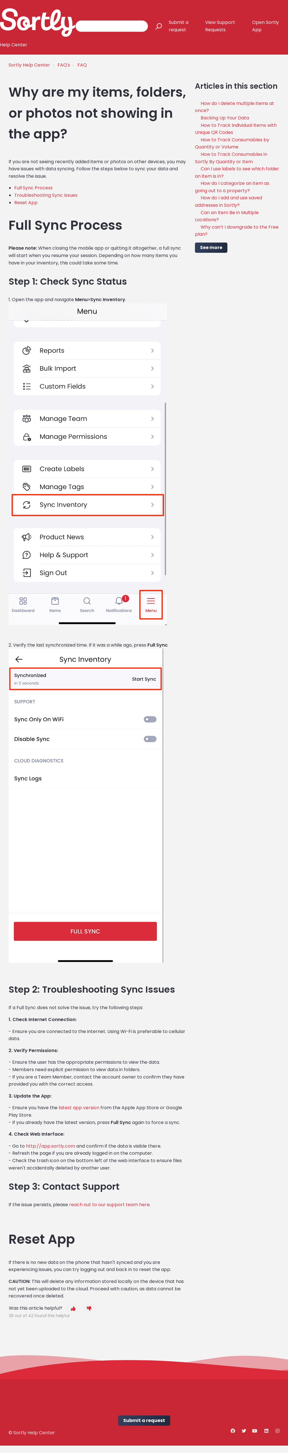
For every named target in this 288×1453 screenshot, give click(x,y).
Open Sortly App (265, 26)
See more (211, 247)
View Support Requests (220, 26)
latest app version (79, 1107)
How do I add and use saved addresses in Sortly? (228, 201)
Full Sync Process (33, 188)
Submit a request (178, 26)
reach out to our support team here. (110, 1204)
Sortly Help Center (29, 65)
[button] (156, 26)
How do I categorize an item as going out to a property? (232, 187)
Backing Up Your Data (225, 118)
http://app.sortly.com (50, 1146)
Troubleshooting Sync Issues (45, 195)
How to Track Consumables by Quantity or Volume (232, 143)
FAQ (82, 65)
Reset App (26, 202)
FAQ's (63, 65)
